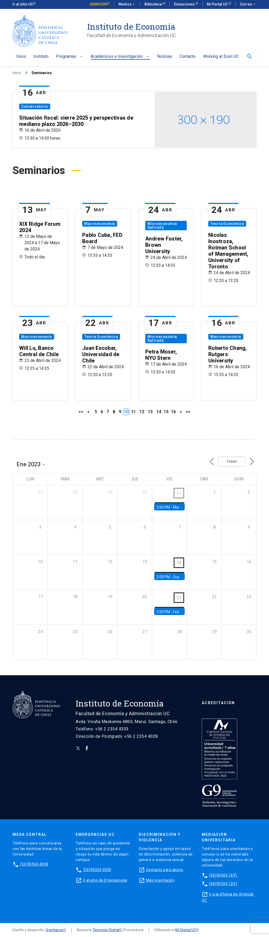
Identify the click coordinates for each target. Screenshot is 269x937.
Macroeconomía (99, 224)
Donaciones (184, 4)
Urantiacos (54, 930)
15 (166, 411)
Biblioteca (153, 4)
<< (81, 411)
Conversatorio (34, 106)
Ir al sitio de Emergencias (105, 880)
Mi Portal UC (218, 4)
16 (173, 411)
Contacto (187, 56)
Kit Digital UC (185, 930)
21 (179, 597)
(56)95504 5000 (97, 870)
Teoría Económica (227, 224)
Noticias (164, 56)
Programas (70, 56)
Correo (248, 4)
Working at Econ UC (221, 56)
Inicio (21, 56)
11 (133, 411)
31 (179, 493)
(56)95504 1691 (223, 875)
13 (150, 411)
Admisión (98, 4)
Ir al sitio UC (23, 4)
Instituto (41, 56)
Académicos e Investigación (120, 56)
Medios (127, 4)
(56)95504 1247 (223, 883)
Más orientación (160, 880)
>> (188, 411)
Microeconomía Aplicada (162, 225)
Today (231, 461)
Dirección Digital (106, 930)
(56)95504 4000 (34, 864)
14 (158, 411)
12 (141, 411)
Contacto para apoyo (164, 870)
